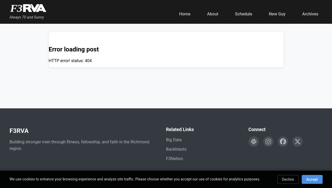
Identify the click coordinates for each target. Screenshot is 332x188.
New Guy (277, 13)
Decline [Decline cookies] (288, 179)
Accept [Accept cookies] (312, 179)
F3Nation (174, 158)
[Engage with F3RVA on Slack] (254, 141)
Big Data (174, 139)
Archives (310, 13)
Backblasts (176, 149)
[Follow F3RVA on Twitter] (297, 141)
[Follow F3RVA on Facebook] (283, 141)
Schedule (243, 13)
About (212, 13)
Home (184, 13)
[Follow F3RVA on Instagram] (268, 141)
